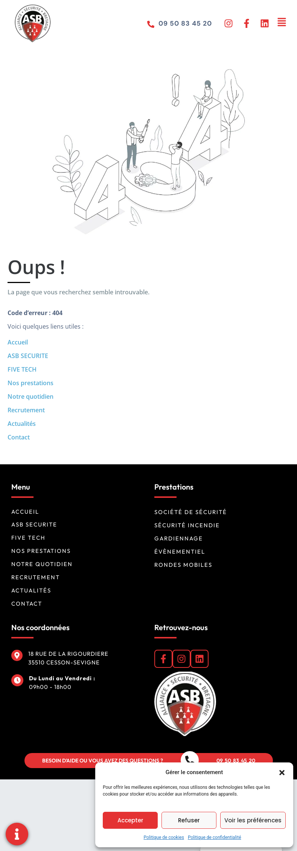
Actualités (22, 423)
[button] (282, 772)
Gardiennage (178, 538)
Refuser (189, 820)
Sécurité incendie (187, 525)
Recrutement (26, 410)
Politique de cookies (164, 837)
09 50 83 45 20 (184, 23)
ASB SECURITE (28, 356)
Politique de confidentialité (214, 837)
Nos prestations (30, 383)
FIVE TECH (22, 369)
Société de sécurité (190, 512)
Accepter (130, 820)
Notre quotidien (30, 396)
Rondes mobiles (183, 564)
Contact (19, 437)
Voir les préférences (253, 820)
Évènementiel (179, 551)
